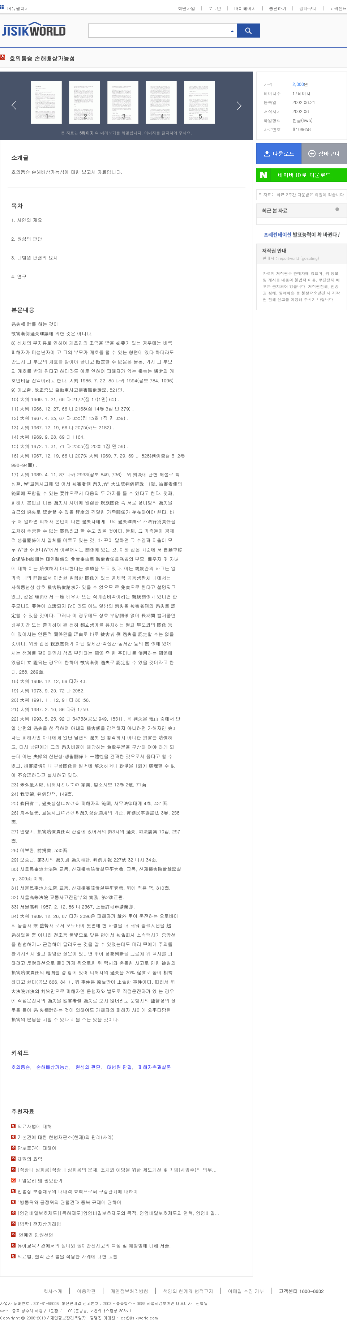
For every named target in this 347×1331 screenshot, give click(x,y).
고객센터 (338, 8)
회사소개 (52, 1291)
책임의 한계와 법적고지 (188, 1291)
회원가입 (186, 8)
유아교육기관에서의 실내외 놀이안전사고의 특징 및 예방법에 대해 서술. (94, 1245)
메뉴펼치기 (14, 8)
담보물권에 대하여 (36, 1148)
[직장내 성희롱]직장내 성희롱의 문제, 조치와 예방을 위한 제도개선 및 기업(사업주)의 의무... (117, 1169)
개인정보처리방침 (129, 1291)
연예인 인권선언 (35, 1234)
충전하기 (277, 8)
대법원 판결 (119, 1067)
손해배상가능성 (52, 1067)
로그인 (214, 8)
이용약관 (86, 1291)
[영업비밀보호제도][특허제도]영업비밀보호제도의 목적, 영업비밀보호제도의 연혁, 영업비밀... (118, 1213)
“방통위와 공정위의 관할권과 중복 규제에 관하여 (69, 1202)
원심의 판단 (88, 1067)
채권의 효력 (29, 1158)
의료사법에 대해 (34, 1126)
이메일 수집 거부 (246, 1291)
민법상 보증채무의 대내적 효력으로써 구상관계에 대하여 (77, 1191)
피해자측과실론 (154, 1067)
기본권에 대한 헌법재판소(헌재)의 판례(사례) (65, 1137)
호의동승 (20, 1067)
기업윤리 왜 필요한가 (40, 1180)
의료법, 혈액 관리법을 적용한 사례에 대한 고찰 (67, 1256)
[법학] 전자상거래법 (39, 1223)
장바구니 (308, 8)
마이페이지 (245, 8)
